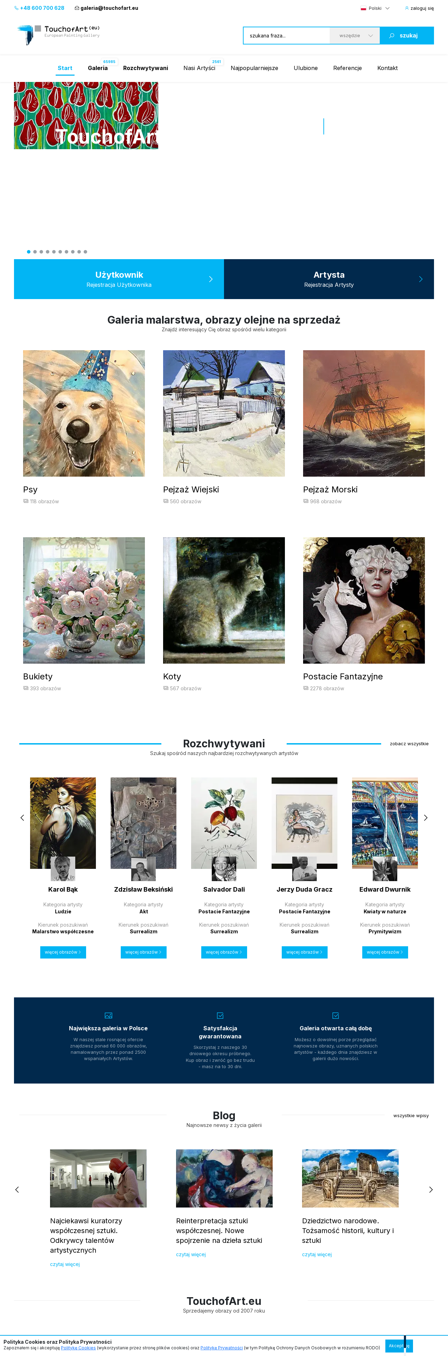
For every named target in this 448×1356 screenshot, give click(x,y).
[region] (224, 1106)
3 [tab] (41, 252)
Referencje (347, 67)
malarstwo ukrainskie (313, 1234)
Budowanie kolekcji (36, 1219)
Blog (19, 1258)
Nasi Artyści (199, 67)
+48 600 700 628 (39, 8)
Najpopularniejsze (254, 67)
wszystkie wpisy (411, 862)
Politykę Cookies (78, 1347)
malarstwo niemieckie (314, 1248)
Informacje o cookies (112, 1308)
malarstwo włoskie (310, 1220)
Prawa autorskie (122, 1232)
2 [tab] (35, 252)
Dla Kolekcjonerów (40, 1189)
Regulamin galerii (123, 1258)
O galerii (23, 1245)
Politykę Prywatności (222, 1347)
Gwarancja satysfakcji (39, 1232)
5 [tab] (54, 252)
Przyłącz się (117, 1206)
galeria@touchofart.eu (106, 8)
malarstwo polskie (310, 1206)
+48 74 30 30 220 (217, 1227)
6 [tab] (60, 252)
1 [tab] (28, 252)
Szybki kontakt (214, 1189)
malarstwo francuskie (314, 1276)
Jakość (112, 1219)
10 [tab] (85, 252)
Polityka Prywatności (73, 1308)
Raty (137, 1308)
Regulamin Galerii (36, 1308)
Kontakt (387, 67)
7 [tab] (66, 252)
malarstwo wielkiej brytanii (319, 1262)
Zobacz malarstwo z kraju (319, 1189)
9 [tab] (79, 252)
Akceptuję (399, 1345)
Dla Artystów (122, 1189)
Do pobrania (118, 1245)
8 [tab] (73, 252)
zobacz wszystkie (409, 490)
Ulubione (306, 67)
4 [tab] (47, 252)
